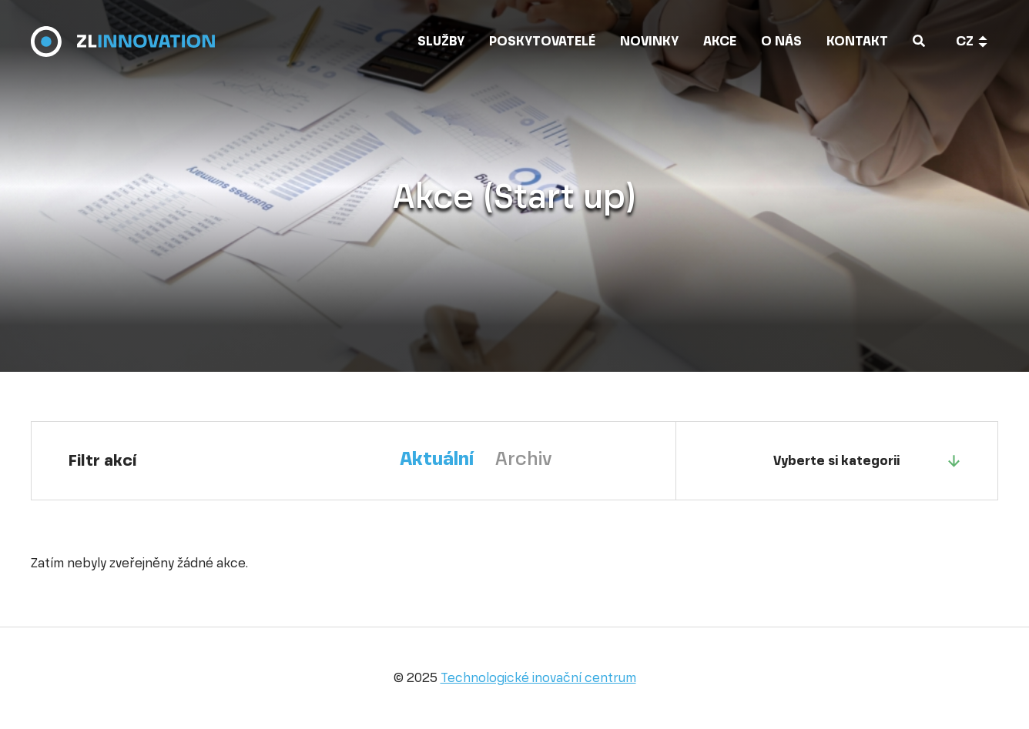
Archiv (523, 458)
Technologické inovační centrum (538, 678)
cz (965, 41)
